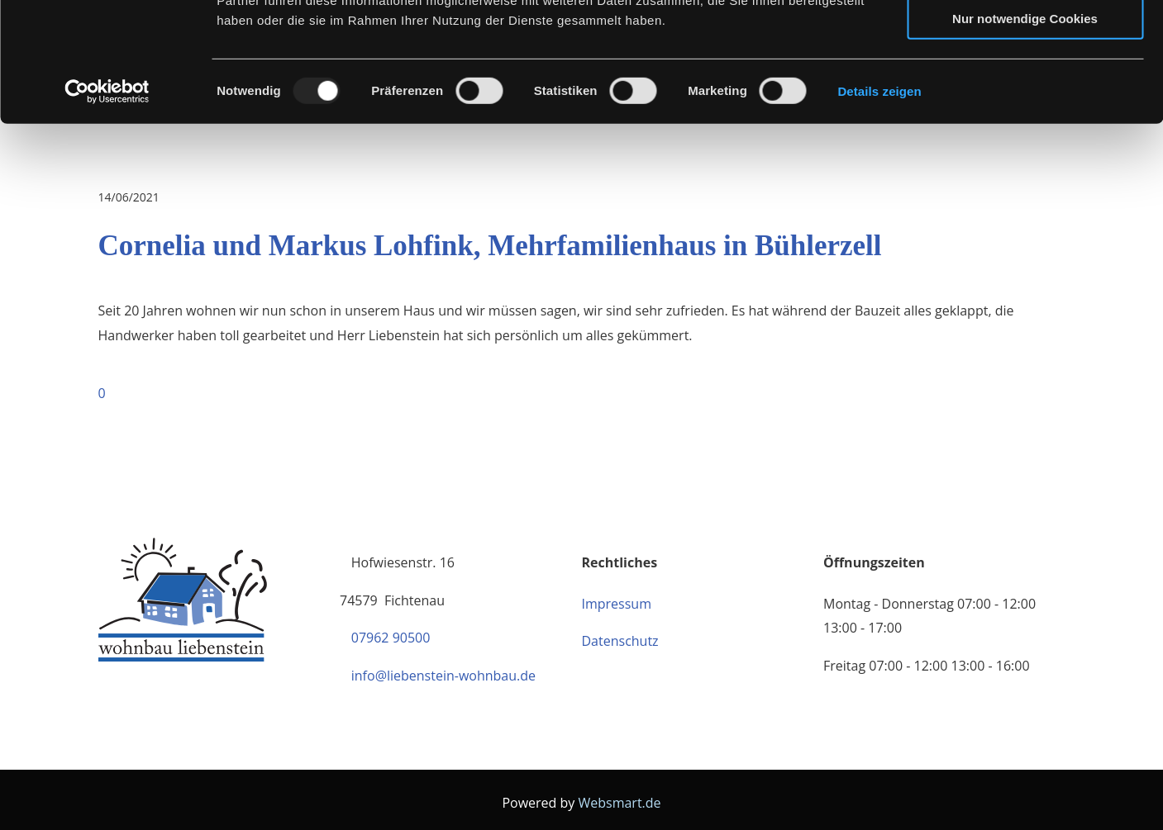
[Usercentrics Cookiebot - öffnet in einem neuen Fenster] (107, 210)
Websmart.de (619, 803)
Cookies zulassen (1025, 41)
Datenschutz (620, 641)
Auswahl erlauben (1025, 90)
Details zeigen (879, 210)
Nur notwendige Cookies (1025, 137)
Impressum (616, 604)
